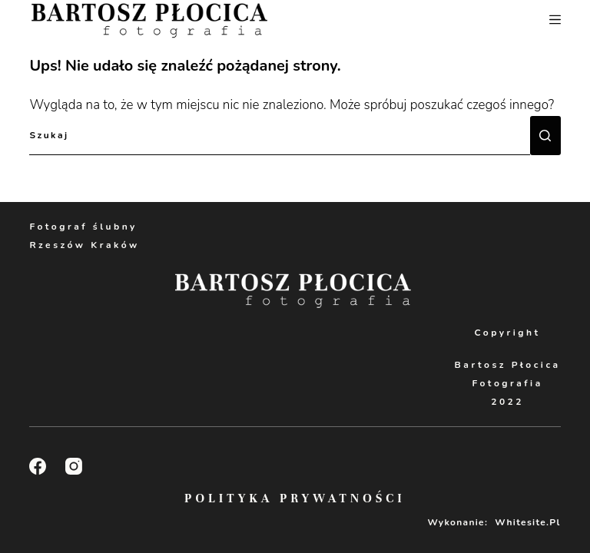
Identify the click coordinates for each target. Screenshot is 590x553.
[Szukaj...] (279, 135)
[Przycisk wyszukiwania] (545, 135)
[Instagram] (73, 466)
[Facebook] (37, 466)
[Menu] (555, 19)
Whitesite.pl (527, 522)
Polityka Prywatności (295, 498)
